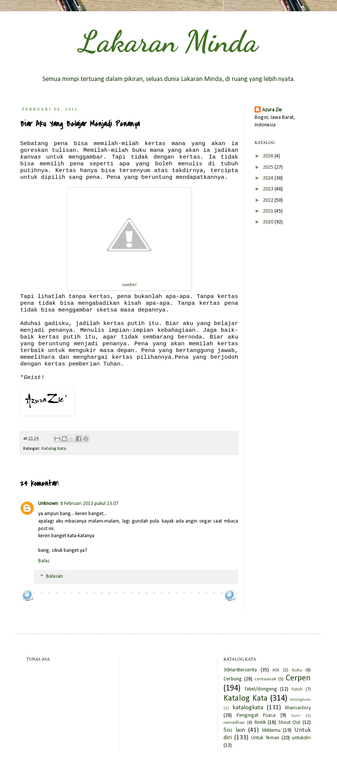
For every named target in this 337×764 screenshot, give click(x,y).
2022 (268, 200)
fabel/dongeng (261, 689)
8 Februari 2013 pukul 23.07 (89, 503)
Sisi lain (234, 730)
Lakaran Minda (168, 41)
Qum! (296, 716)
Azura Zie (272, 110)
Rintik (260, 722)
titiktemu (271, 730)
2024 (268, 178)
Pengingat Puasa (256, 715)
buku (297, 670)
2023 (268, 189)
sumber (129, 285)
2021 (268, 211)
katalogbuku (300, 700)
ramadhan (234, 723)
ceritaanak (265, 679)
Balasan (54, 577)
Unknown (48, 503)
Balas (44, 561)
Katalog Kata (54, 448)
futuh (297, 689)
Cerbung (233, 679)
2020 (268, 222)
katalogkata (248, 707)
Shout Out (289, 722)
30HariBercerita (240, 670)
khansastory (298, 708)
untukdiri (301, 738)
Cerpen (298, 678)
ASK (275, 670)
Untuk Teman (265, 738)
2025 (268, 167)
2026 (268, 156)
